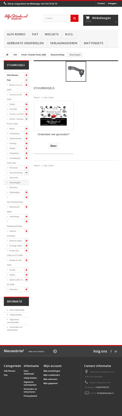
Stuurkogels (14, 182)
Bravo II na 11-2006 (15, 87)
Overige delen (15, 246)
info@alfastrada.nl (105, 393)
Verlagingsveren (63, 43)
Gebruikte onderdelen (25, 43)
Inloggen (112, 3)
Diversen (13, 187)
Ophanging (14, 192)
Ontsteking (14, 133)
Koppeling (14, 153)
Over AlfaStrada (16, 310)
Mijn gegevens (51, 383)
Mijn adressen (50, 379)
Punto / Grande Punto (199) (15, 121)
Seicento (13, 289)
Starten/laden (15, 138)
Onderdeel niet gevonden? (53, 134)
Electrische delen (13, 209)
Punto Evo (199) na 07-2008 (15, 253)
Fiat (35, 34)
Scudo (12, 270)
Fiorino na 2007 (16, 114)
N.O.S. (69, 34)
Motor (12, 128)
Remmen (13, 168)
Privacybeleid (30, 396)
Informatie (14, 301)
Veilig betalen (15, 315)
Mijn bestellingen (52, 371)
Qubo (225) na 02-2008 (15, 282)
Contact (101, 3)
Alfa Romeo (16, 34)
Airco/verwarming (15, 202)
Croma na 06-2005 (14, 97)
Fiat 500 (13, 109)
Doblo (12, 104)
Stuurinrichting (16, 172)
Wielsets (52, 34)
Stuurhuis (13, 177)
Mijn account (53, 366)
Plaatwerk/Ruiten (14, 226)
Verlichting (14, 216)
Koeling (12, 143)
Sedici (12, 275)
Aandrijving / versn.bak (14, 160)
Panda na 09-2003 (14, 262)
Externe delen (15, 241)
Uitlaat (12, 148)
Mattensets (93, 43)
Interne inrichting (11, 233)
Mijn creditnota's (52, 375)
